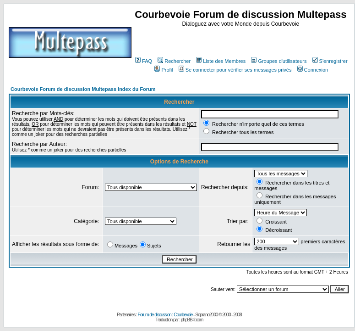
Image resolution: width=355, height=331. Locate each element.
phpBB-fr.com (192, 319)
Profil (163, 70)
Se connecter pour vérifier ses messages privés (235, 70)
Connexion (312, 70)
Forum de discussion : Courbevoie (165, 314)
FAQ (143, 61)
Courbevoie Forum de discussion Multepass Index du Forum (83, 89)
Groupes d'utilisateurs (278, 61)
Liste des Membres (221, 61)
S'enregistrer (330, 61)
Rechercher (174, 61)
